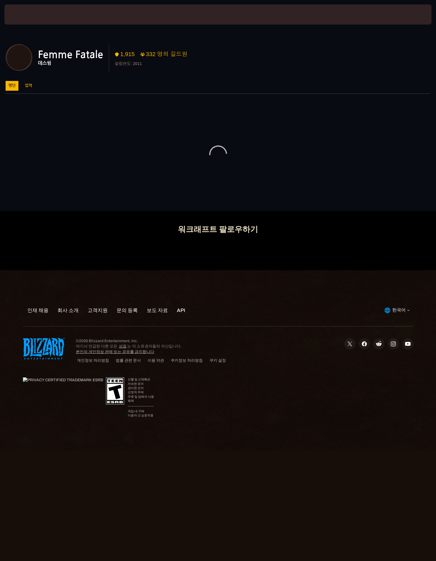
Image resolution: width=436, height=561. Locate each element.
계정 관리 (204, 197)
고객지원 (247, 197)
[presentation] (25, 14)
